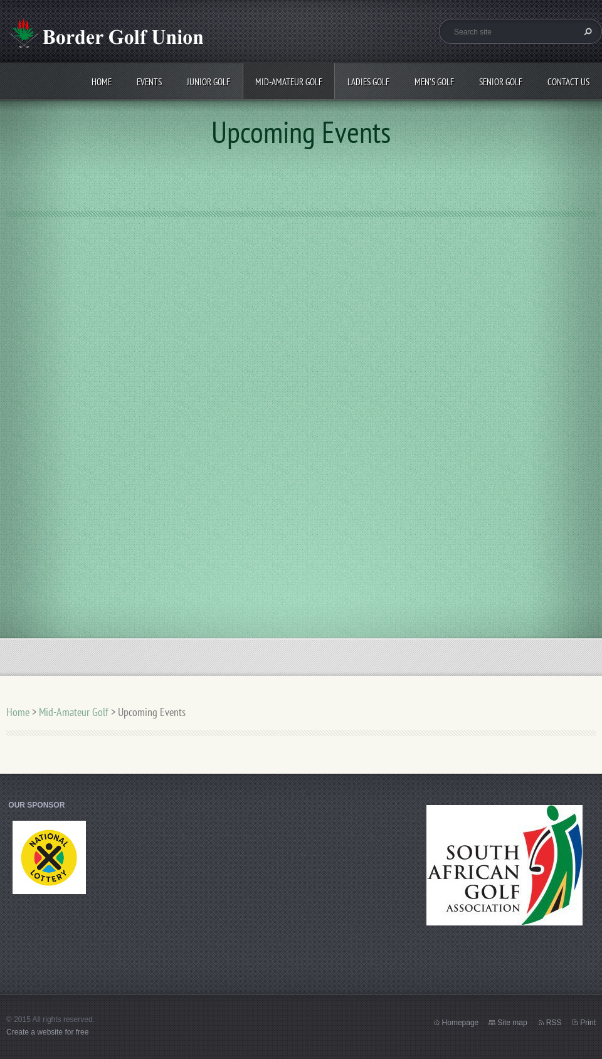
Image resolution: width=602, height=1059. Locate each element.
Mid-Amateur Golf (288, 82)
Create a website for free (47, 1032)
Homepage (460, 1022)
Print (588, 1022)
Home (102, 82)
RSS (554, 1022)
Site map (512, 1022)
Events (149, 82)
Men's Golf (434, 82)
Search (586, 31)
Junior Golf (208, 82)
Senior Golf (500, 82)
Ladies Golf (368, 82)
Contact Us (568, 82)
